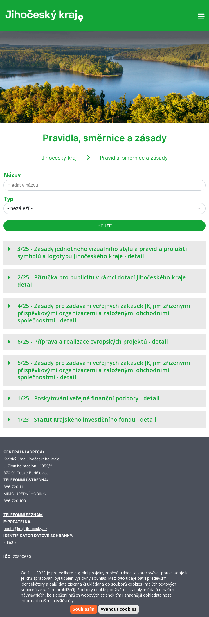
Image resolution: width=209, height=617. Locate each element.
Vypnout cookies (118, 609)
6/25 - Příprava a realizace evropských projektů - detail (92, 341)
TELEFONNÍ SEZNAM (23, 515)
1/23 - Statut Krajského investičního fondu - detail (86, 419)
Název (12, 175)
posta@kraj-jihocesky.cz (25, 529)
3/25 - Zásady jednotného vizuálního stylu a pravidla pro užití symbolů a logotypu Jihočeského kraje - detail (102, 252)
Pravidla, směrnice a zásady (134, 158)
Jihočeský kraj (59, 158)
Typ (8, 199)
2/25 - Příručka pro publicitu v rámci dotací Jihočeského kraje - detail (103, 280)
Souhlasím (84, 609)
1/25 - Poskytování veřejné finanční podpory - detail (88, 398)
